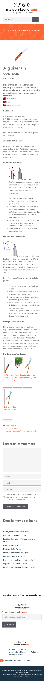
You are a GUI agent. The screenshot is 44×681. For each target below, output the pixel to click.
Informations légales (17, 652)
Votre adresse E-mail (14, 612)
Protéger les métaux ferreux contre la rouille (21, 431)
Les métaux (19, 30)
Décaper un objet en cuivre (14, 535)
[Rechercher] (35, 19)
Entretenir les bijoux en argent (16, 552)
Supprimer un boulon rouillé (15, 563)
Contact (22, 649)
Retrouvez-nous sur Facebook (17, 660)
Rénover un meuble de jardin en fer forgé (21, 560)
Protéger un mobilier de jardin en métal (20, 567)
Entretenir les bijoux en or (14, 556)
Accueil (7, 30)
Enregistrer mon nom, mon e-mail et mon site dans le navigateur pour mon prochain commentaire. (22, 497)
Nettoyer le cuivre (11, 428)
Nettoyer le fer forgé (12, 549)
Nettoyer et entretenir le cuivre (16, 531)
